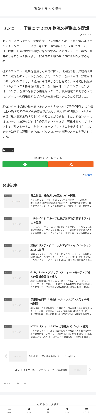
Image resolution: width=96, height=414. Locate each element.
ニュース (8, 150)
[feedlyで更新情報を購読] (25, 164)
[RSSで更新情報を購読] (71, 164)
